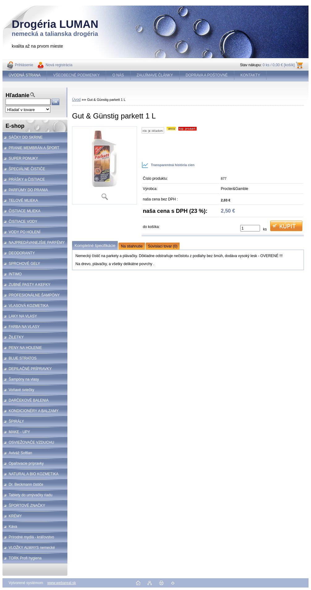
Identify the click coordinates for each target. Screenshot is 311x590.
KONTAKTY (250, 75)
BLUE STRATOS (22, 358)
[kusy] (250, 228)
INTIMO (15, 274)
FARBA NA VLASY (24, 327)
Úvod (76, 99)
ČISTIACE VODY (23, 221)
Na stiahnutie (132, 246)
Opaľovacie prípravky (26, 463)
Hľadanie (17, 95)
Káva (13, 526)
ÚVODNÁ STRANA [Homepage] (24, 75)
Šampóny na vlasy (24, 379)
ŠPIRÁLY (16, 421)
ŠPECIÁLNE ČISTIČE (27, 169)
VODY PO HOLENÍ (24, 232)
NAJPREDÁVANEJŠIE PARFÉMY (37, 242)
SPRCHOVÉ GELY (24, 263)
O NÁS (118, 75)
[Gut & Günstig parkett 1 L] (104, 165)
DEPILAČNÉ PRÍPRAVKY (30, 369)
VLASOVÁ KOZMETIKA (29, 306)
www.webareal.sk (61, 583)
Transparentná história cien (168, 164)
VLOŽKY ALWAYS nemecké (32, 547)
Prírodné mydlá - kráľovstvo (31, 537)
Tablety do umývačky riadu (30, 495)
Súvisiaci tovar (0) (162, 246)
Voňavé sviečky (21, 390)
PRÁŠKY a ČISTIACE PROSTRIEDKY (23, 181)
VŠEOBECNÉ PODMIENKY (76, 75)
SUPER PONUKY (23, 158)
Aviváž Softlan (20, 453)
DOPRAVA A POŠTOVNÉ (207, 75)
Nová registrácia (58, 65)
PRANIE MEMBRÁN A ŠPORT (34, 148)
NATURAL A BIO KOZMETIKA (33, 474)
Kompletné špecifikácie (95, 245)
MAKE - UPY (19, 432)
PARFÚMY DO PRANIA (28, 190)
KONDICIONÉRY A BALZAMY (34, 411)
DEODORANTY (22, 253)
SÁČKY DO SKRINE (26, 137)
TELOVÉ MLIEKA (23, 200)
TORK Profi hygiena (25, 558)
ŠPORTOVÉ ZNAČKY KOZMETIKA (23, 507)
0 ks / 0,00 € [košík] (279, 65)
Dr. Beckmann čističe (26, 484)
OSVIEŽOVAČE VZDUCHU (31, 442)
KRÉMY (15, 516)
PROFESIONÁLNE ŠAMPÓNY (34, 295)
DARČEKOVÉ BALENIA (29, 400)
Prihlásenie (24, 65)
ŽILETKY (16, 337)
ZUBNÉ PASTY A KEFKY (29, 284)
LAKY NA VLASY (23, 316)
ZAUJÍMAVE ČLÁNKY (155, 75)
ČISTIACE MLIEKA (24, 211)
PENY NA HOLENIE (25, 348)
